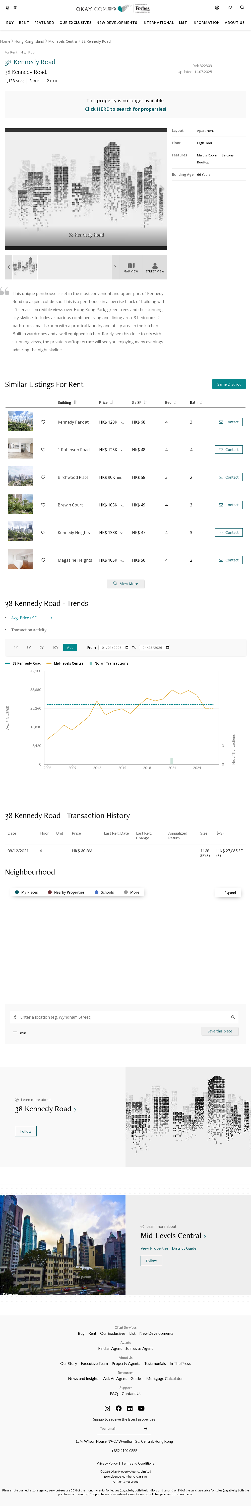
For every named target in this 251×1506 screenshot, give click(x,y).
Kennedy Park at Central (76, 422)
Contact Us (131, 1393)
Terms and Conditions (137, 1463)
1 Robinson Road (74, 449)
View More (125, 583)
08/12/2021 (18, 850)
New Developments (156, 1333)
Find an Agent (110, 1348)
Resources (125, 1373)
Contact (229, 422)
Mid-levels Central (63, 41)
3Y (29, 647)
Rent (92, 1333)
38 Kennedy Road (96, 41)
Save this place (220, 1031)
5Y (41, 647)
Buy (81, 1333)
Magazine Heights (75, 560)
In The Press (180, 1363)
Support (125, 1388)
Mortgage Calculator (164, 1378)
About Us (126, 1358)
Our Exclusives (113, 1333)
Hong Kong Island (29, 41)
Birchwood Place (73, 477)
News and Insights (83, 1378)
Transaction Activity (28, 629)
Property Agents (126, 1363)
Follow (25, 1131)
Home (5, 41)
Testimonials (155, 1363)
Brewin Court (70, 505)
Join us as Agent (139, 1348)
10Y (55, 647)
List (132, 1333)
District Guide (184, 1248)
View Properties (155, 1248)
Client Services (126, 1327)
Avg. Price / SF (24, 617)
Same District (229, 384)
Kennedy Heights (74, 532)
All (70, 647)
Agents (125, 1343)
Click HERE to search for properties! (125, 109)
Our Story (68, 1363)
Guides (137, 1378)
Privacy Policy (107, 1463)
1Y (16, 647)
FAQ (114, 1393)
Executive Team (94, 1363)
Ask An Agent (115, 1378)
